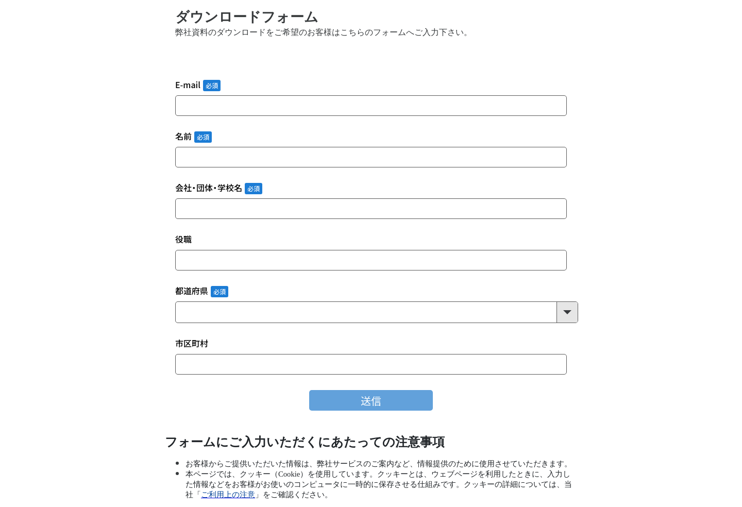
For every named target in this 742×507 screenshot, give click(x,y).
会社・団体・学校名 (208, 188)
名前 (183, 136)
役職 (183, 239)
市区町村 (191, 344)
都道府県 (191, 291)
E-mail (187, 85)
